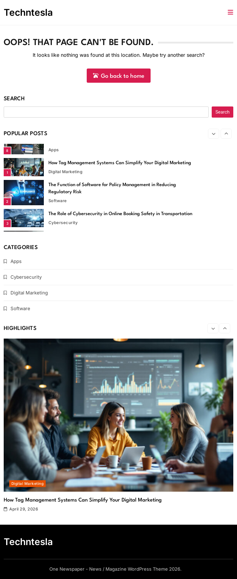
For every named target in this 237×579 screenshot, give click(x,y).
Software (57, 200)
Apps (53, 149)
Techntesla (28, 12)
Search (14, 99)
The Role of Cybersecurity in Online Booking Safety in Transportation (120, 214)
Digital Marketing (65, 171)
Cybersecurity (62, 222)
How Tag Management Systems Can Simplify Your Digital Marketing (119, 163)
